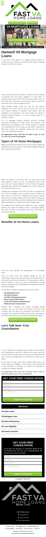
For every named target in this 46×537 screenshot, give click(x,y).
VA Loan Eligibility (8, 426)
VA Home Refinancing (10, 421)
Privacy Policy (19, 528)
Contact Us (32, 22)
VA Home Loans (7, 411)
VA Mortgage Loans (9, 416)
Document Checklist (9, 431)
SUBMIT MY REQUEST (23, 400)
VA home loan (23, 179)
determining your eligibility (10, 125)
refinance (20, 366)
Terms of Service (28, 528)
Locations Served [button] (23, 479)
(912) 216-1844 (6, 374)
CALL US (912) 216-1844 (17, 23)
